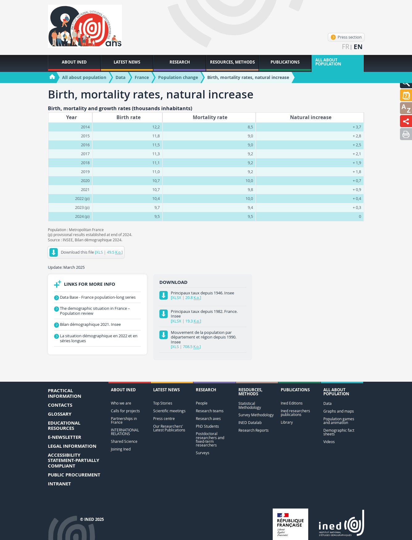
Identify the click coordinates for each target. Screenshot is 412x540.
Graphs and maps (338, 411)
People (202, 403)
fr (345, 47)
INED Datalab (250, 422)
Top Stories (162, 403)
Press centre (164, 418)
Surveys (202, 452)
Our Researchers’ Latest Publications (169, 428)
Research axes (208, 418)
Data (327, 403)
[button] (406, 95)
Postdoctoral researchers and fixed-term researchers (210, 439)
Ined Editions (292, 403)
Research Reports (253, 430)
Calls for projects (125, 410)
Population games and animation (338, 420)
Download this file (86, 252)
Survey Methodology (256, 414)
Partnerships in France (124, 420)
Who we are (121, 403)
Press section (346, 37)
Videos (329, 441)
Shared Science (124, 441)
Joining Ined (121, 449)
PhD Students (207, 426)
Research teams (210, 410)
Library (287, 422)
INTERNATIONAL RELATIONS (125, 431)
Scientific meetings (169, 410)
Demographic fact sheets (338, 432)
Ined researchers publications (295, 412)
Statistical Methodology (249, 405)
